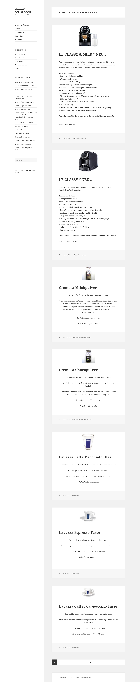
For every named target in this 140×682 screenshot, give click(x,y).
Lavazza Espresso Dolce (23, 106)
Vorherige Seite (54, 662)
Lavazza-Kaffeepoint (22, 25)
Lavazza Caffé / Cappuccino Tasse (88, 606)
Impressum (18, 40)
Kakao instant (19, 61)
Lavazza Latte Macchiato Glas (25, 141)
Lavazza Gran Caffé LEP (23, 109)
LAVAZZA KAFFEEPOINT (23, 10)
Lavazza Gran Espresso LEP (24, 89)
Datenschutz (19, 36)
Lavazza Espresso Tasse (23, 144)
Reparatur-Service (21, 32)
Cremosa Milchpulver (22, 133)
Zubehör (18, 68)
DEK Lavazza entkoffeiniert (24, 82)
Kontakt (17, 29)
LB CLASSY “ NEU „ (21, 130)
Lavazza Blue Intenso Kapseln (25, 102)
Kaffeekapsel (19, 58)
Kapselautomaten (21, 65)
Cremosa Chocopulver (22, 137)
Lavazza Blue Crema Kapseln (24, 93)
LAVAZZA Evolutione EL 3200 (24, 86)
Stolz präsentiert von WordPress (80, 677)
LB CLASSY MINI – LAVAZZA (24, 123)
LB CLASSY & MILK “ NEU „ (24, 126)
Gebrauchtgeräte (20, 54)
